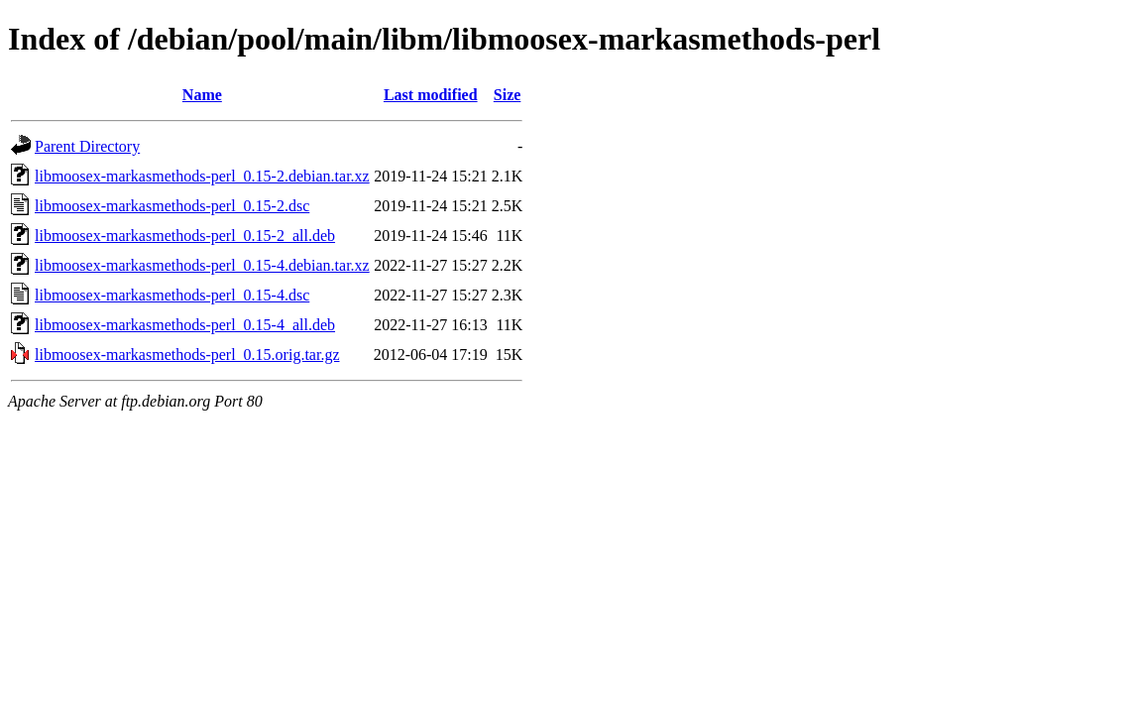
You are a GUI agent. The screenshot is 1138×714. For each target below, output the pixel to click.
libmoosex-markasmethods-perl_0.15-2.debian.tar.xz (202, 176)
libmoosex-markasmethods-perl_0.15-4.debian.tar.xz (202, 265)
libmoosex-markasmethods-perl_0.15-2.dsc (172, 205)
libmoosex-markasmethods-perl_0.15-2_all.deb (185, 235)
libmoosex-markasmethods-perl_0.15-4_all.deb (185, 324)
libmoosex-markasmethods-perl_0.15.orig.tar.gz (187, 354)
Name (202, 94)
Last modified (431, 94)
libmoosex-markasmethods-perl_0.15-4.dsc (172, 295)
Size (507, 94)
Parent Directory (87, 146)
